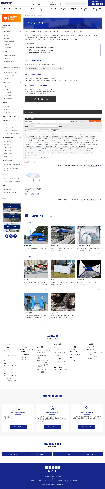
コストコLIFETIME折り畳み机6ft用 (33, 138)
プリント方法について (73, 80)
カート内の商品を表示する (43, 158)
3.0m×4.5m (56, 134)
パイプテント (7, 44)
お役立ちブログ (52, 9)
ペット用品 (6, 106)
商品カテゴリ (7, 9)
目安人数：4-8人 (7, 144)
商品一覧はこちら (32, 112)
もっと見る (44, 253)
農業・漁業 (89, 153)
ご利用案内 (73, 9)
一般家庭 (38, 155)
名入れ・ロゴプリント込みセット (11, 178)
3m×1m (91, 134)
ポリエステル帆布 (38, 144)
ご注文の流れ (18, 9)
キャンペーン (6, 175)
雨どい (5, 64)
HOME (24, 15)
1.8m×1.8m (28, 134)
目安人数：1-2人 (68, 138)
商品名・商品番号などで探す (32, 123)
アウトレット (7, 112)
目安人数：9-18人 (8, 153)
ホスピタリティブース (10, 378)
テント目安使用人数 (8, 137)
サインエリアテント (8, 38)
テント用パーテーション (9, 75)
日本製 (72, 146)
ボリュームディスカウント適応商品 (12, 181)
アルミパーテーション (60, 364)
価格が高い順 (74, 165)
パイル (72, 144)
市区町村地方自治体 (58, 153)
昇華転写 (39, 146)
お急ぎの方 (64, 146)
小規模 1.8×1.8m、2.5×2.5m (11, 130)
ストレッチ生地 (81, 144)
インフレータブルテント (9, 41)
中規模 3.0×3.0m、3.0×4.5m (11, 127)
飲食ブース (41, 150)
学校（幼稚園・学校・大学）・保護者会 (74, 153)
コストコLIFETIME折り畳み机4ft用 (88, 136)
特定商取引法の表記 (61, 481)
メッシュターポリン (58, 142)
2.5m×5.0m (66, 134)
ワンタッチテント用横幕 (9, 55)
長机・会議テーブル (60, 352)
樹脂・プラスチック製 (91, 142)
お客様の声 (63, 9)
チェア (5, 86)
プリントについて (30, 9)
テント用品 (6, 51)
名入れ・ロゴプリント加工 (10, 117)
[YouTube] (7, 236)
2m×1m (83, 134)
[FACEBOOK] (15, 236)
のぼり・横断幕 (7, 95)
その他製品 (6, 103)
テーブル (6, 89)
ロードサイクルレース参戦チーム (58, 148)
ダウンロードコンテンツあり (51, 146)
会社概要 (32, 481)
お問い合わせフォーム (41, 99)
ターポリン (46, 142)
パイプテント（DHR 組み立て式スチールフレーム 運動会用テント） (33, 189)
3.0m (53, 138)
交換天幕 (23, 360)
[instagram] (11, 236)
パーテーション (7, 92)
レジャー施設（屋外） (86, 150)
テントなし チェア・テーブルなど (12, 133)
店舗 (39, 153)
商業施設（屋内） (30, 153)
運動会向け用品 (7, 189)
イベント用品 (6, 82)
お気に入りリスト (30, 158)
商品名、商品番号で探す (45, 123)
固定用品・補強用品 (8, 61)
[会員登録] (11, 18)
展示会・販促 (29, 155)
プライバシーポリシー (49, 481)
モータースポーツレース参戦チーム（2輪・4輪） (36, 148)
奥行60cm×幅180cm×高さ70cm (51, 136)
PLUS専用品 (6, 78)
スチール (95, 140)
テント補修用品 (7, 47)
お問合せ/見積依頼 (96, 9)
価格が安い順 (66, 165)
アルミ (87, 140)
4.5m (59, 138)
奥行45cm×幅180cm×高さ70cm (33, 136)
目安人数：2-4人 (7, 141)
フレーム (23, 357)
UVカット (48, 144)
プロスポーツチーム (30, 150)
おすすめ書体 (39, 454)
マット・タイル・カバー (9, 98)
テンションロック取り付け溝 (61, 144)
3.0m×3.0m (47, 134)
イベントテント (7, 31)
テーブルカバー (59, 355)
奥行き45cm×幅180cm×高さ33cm (69, 136)
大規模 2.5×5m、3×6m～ (10, 124)
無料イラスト (90, 454)
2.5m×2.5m (38, 134)
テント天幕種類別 (7, 161)
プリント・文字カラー (65, 454)
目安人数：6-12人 (8, 147)
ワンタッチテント (8, 35)
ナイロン (28, 144)
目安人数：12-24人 (8, 156)
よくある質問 (84, 9)
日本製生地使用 (81, 146)
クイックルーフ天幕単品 (10, 380)
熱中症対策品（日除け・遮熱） (11, 72)
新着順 (81, 165)
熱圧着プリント (29, 146)
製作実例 (41, 9)
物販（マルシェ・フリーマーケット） (70, 150)
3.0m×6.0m (75, 134)
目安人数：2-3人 (79, 138)
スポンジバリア (7, 109)
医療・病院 (46, 153)
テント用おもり (7, 58)
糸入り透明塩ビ (69, 142)
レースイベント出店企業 (88, 148)
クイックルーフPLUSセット (11, 353)
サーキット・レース (74, 148)
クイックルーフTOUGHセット (11, 363)
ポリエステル (29, 142)
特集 (4, 186)
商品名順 (86, 165)
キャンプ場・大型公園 (53, 150)
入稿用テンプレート (14, 454)
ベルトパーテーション (60, 361)
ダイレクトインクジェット (94, 144)
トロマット (79, 142)
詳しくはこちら (18, 427)
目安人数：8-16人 (8, 150)
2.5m (46, 138)
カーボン (38, 142)
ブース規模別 (6, 120)
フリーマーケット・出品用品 (10, 192)
